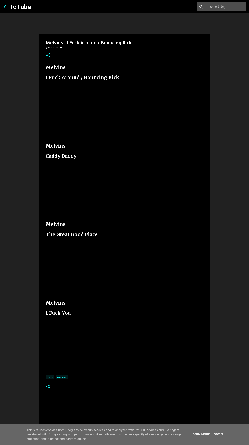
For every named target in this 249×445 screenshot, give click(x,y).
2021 (50, 377)
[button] (48, 55)
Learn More (200, 434)
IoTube (21, 6)
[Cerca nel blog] (225, 6)
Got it (218, 434)
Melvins (62, 377)
